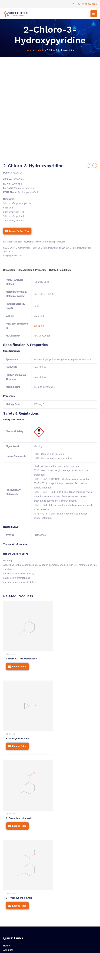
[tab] (9, 271)
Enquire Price (19, 662)
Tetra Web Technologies (23, 947)
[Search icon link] (73, 4)
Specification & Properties (32, 270)
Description (9, 270)
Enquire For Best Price (19, 232)
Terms (63, 938)
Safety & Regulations (60, 270)
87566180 (39, 326)
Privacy (53, 938)
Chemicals (17, 256)
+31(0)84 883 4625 (87, 4)
